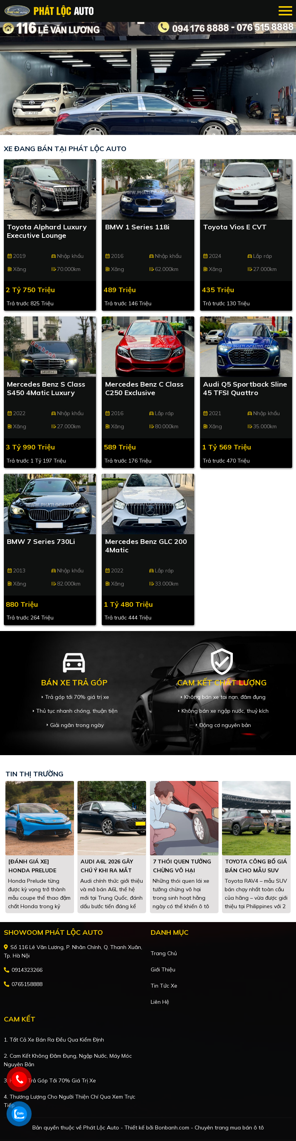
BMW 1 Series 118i (137, 227)
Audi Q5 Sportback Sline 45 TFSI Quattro (245, 388)
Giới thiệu (163, 969)
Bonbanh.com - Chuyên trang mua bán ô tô (209, 1127)
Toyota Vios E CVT (235, 227)
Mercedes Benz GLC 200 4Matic (146, 545)
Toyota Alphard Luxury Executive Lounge (47, 231)
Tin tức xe (164, 985)
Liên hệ (160, 1001)
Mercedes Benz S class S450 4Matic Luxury (46, 388)
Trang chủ (164, 953)
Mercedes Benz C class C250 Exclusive (144, 388)
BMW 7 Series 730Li (41, 541)
